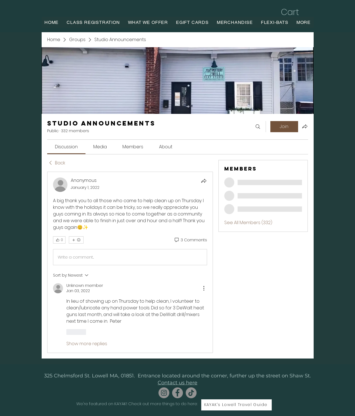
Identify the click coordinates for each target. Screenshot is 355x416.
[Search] (258, 126)
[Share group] (304, 126)
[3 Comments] (190, 240)
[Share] (203, 180)
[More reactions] (76, 240)
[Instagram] (163, 392)
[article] (130, 262)
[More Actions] (203, 288)
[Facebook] (177, 392)
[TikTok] (191, 392)
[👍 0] (59, 240)
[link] (66, 147)
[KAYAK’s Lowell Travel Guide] (236, 404)
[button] (296, 12)
